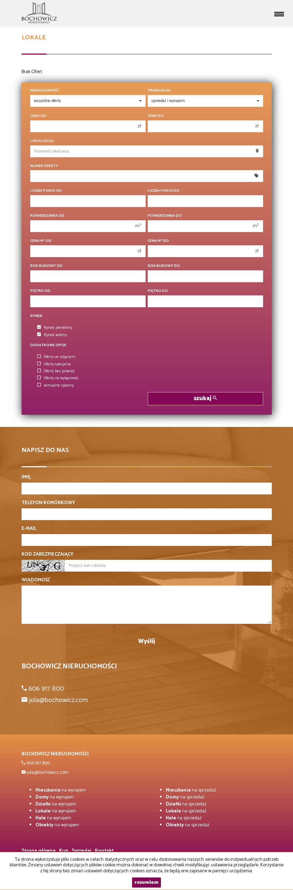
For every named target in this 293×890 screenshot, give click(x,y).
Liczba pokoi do (163, 190)
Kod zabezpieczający (47, 554)
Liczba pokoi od (46, 190)
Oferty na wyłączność (58, 378)
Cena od (38, 116)
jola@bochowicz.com (47, 773)
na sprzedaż (191, 790)
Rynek (36, 316)
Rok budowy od (46, 266)
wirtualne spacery (55, 385)
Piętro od (40, 291)
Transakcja (159, 90)
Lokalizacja (42, 141)
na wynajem (60, 790)
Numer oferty (44, 166)
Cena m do (158, 241)
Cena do (156, 116)
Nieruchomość (44, 90)
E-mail (29, 528)
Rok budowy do (164, 266)
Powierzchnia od (47, 215)
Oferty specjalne (54, 364)
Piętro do (158, 291)
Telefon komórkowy (48, 503)
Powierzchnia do (165, 215)
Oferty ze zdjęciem (56, 357)
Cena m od (40, 241)
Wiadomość (36, 580)
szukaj (205, 398)
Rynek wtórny (52, 335)
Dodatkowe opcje (48, 345)
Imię (26, 477)
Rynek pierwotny (54, 328)
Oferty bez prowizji (56, 371)
